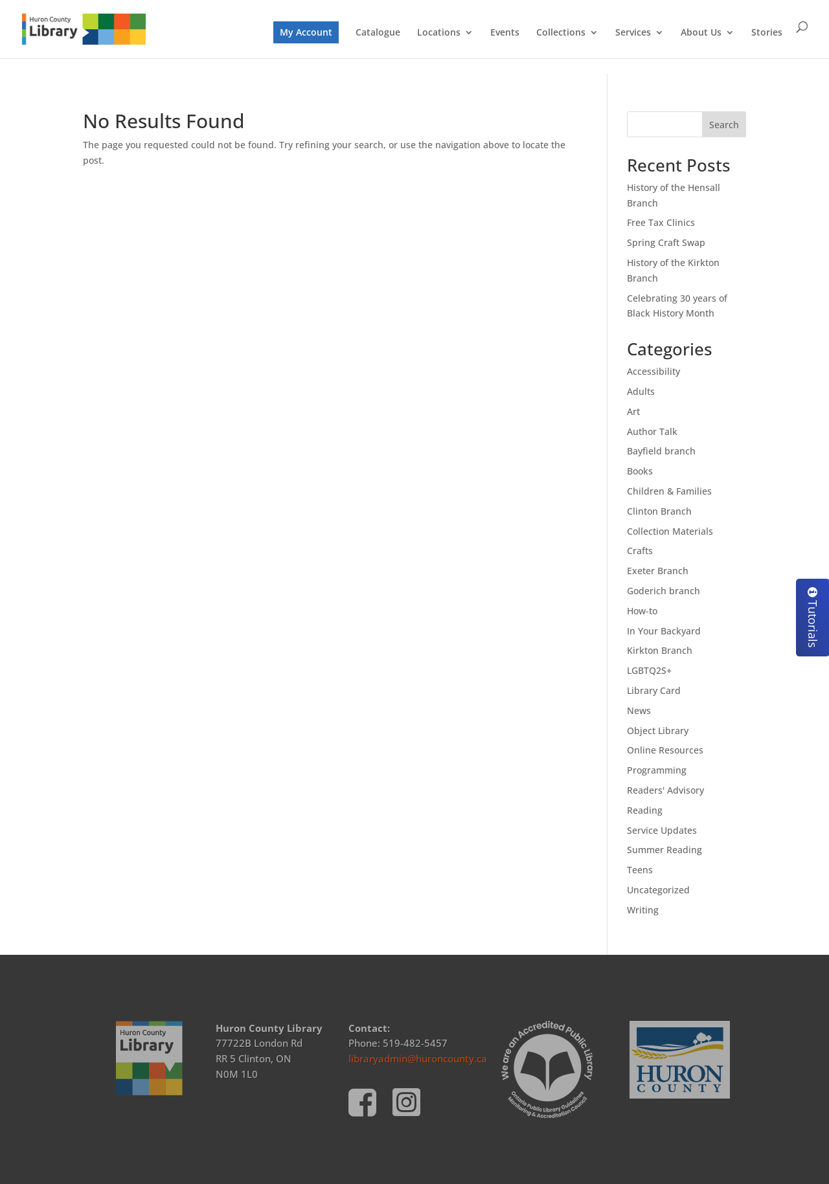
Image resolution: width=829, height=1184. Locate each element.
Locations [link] (438, 33)
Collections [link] (560, 33)
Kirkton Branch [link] (659, 650)
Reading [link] (645, 810)
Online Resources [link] (665, 750)
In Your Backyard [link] (664, 631)
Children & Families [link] (669, 491)
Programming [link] (657, 770)
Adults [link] (641, 391)
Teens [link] (640, 870)
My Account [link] (306, 32)
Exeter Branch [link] (657, 570)
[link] (84, 28)
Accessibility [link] (653, 371)
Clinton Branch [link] (659, 511)
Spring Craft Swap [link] (666, 242)
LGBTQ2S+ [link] (649, 670)
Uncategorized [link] (658, 890)
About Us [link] (701, 33)
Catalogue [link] (378, 33)
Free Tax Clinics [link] (661, 222)
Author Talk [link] (652, 431)
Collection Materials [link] (670, 531)
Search (724, 124)
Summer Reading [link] (664, 849)
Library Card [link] (654, 690)
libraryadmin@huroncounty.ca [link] (417, 1058)
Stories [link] (766, 33)
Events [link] (504, 33)
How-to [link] (642, 611)
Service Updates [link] (662, 830)
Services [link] (633, 33)
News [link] (639, 710)
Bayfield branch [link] (661, 451)
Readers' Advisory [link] (665, 790)
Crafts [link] (640, 550)
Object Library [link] (657, 730)
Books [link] (640, 471)
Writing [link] (643, 910)
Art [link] (633, 411)
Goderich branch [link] (663, 591)
